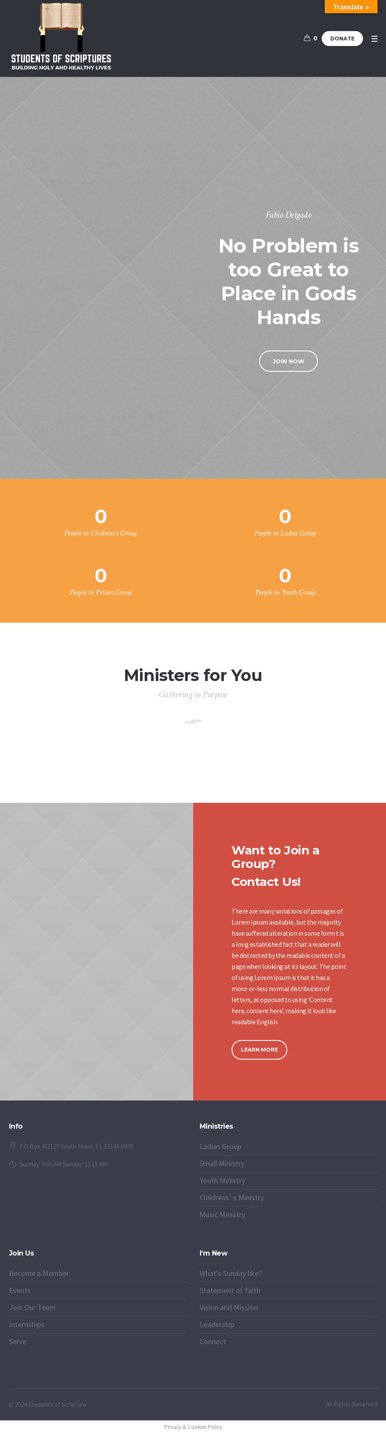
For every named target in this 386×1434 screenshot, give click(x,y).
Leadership (217, 1324)
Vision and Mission (229, 1307)
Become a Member (39, 1273)
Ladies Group (220, 1146)
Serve (17, 1341)
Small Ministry (222, 1163)
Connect (213, 1341)
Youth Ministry (222, 1180)
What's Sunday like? (231, 1273)
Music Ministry (222, 1214)
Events (20, 1290)
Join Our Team (32, 1307)
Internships (26, 1324)
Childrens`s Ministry (232, 1197)
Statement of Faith (230, 1290)
